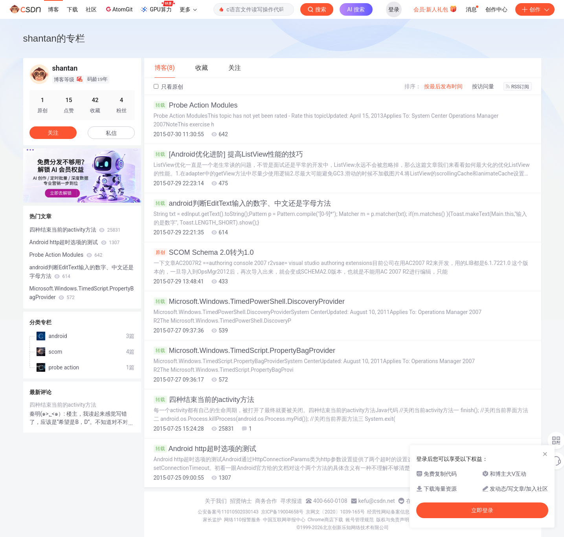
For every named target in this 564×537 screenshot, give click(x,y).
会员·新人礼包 (435, 9)
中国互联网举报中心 (284, 519)
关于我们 (216, 501)
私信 (111, 133)
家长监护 (212, 519)
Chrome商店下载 (325, 519)
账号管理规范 (359, 519)
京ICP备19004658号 (282, 512)
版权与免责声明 (392, 519)
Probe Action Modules (196, 105)
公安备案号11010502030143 (228, 512)
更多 (188, 9)
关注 (53, 133)
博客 (53, 9)
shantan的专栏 (54, 38)
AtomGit (118, 9)
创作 (534, 9)
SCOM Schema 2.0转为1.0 (204, 252)
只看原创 (168, 87)
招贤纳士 (241, 501)
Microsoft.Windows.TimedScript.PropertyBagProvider (244, 350)
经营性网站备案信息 (388, 512)
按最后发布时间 (443, 86)
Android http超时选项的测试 (205, 449)
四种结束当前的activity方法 (204, 400)
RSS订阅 (517, 87)
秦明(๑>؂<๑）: (47, 414)
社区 (91, 9)
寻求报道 (291, 501)
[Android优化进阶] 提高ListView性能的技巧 (228, 154)
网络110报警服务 (242, 519)
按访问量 (483, 86)
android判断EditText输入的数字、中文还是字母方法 (242, 203)
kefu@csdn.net (376, 501)
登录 (393, 9)
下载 (72, 9)
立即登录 (482, 510)
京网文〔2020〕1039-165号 (335, 512)
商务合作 (266, 501)
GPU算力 (157, 7)
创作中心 (496, 9)
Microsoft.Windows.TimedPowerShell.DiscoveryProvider (249, 301)
